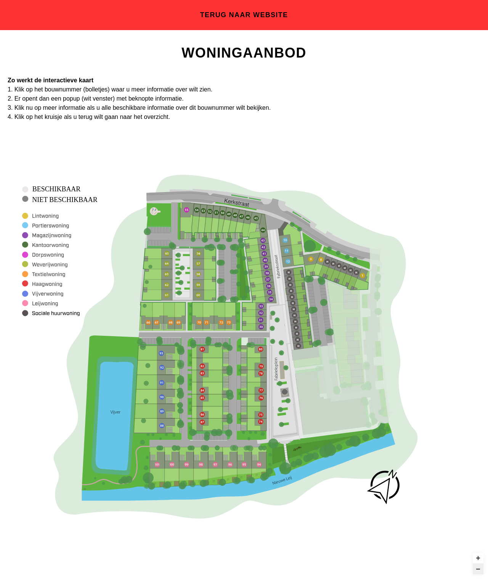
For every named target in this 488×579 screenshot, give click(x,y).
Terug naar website (244, 15)
